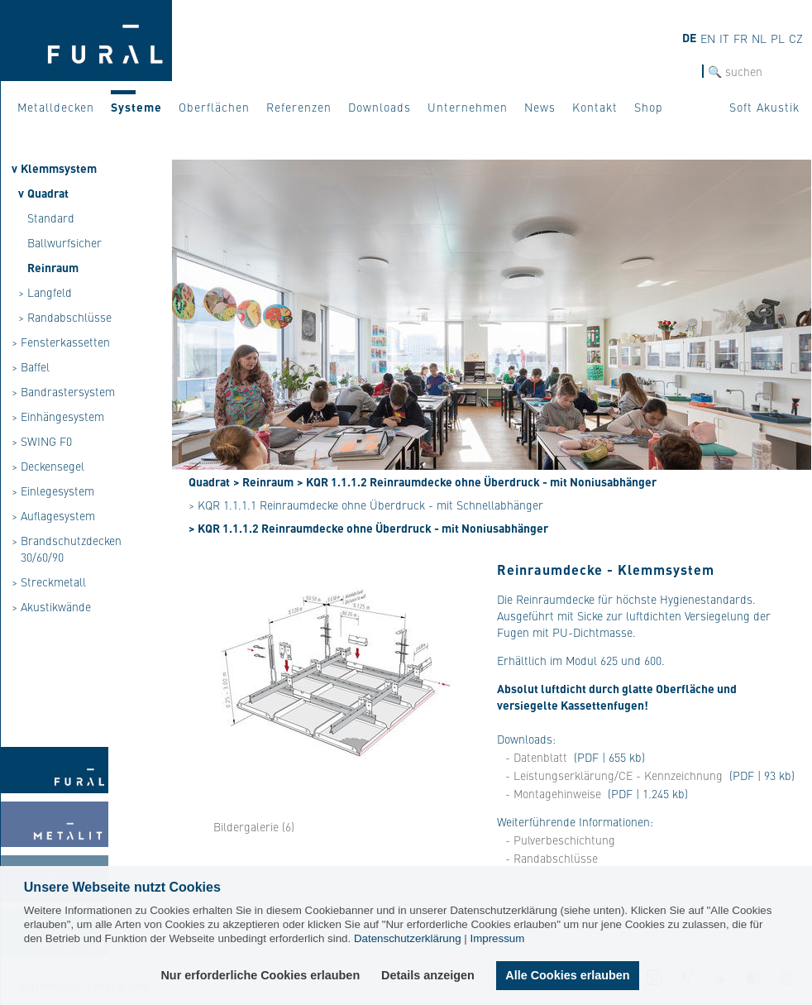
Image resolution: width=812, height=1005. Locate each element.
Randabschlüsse (69, 317)
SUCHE (684, 71)
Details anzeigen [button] (428, 975)
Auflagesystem (58, 515)
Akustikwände (56, 606)
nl (759, 38)
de (689, 37)
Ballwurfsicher (64, 242)
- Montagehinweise (553, 793)
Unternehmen (467, 106)
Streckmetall (53, 581)
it (724, 38)
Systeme (136, 106)
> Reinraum (263, 481)
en (707, 38)
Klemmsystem (59, 168)
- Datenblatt (536, 757)
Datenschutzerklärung (407, 938)
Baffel (35, 366)
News (540, 106)
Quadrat (48, 192)
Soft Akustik (764, 106)
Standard (50, 217)
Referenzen (299, 106)
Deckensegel (52, 465)
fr (740, 38)
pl (778, 38)
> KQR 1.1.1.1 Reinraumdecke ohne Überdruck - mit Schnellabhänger (366, 504)
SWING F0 (46, 441)
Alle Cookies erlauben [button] (567, 975)
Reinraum (53, 267)
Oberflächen (214, 106)
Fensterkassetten (65, 341)
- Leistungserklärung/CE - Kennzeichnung (614, 775)
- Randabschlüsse (551, 857)
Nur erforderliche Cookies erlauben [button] (261, 975)
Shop (648, 106)
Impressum (497, 938)
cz (796, 38)
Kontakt (595, 106)
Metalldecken (55, 106)
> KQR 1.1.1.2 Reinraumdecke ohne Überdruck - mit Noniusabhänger (477, 481)
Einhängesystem (62, 416)
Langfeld (49, 292)
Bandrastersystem (68, 391)
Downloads (379, 106)
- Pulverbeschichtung (560, 839)
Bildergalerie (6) (253, 826)
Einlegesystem (57, 490)
